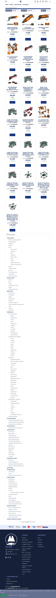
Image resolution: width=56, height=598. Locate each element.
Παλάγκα (10, 287)
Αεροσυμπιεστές (12, 293)
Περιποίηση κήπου (10, 429)
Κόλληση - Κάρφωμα (12, 268)
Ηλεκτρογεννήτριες (11, 425)
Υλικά (23, 574)
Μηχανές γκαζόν (12, 433)
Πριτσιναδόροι (13, 393)
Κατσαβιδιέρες (11, 294)
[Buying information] (43, 1)
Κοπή (10, 247)
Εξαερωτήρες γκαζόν (13, 435)
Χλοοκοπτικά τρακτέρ (13, 484)
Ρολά (12, 410)
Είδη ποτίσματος (12, 446)
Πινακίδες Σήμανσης (26, 571)
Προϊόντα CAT (25, 540)
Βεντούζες (11, 270)
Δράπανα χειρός (14, 350)
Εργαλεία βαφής (14, 401)
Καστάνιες (11, 308)
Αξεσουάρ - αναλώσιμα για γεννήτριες (16, 427)
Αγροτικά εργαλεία (12, 500)
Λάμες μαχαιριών (14, 317)
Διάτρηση (10, 279)
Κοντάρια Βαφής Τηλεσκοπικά (16, 414)
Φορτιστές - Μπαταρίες (13, 275)
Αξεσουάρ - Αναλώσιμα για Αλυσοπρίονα (16, 465)
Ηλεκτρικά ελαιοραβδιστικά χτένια (15, 503)
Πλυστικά (10, 490)
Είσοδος (8, 579)
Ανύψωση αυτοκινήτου (13, 509)
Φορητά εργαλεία (17, 4)
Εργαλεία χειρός (10, 312)
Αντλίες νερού (11, 471)
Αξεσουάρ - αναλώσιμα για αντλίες (15, 475)
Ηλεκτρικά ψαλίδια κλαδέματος (15, 501)
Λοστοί (12, 348)
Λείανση (10, 266)
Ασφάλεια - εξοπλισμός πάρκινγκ (27, 566)
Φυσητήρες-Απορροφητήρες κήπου (15, 443)
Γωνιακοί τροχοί (14, 249)
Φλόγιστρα (13, 397)
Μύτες (12, 367)
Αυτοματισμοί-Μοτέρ (26, 554)
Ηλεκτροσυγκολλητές (11, 418)
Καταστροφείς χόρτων (13, 482)
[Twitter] (10, 557)
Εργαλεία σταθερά (10, 277)
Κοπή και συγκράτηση (13, 313)
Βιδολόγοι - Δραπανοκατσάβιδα (15, 239)
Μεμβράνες (13, 412)
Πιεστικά (10, 473)
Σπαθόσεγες (13, 255)
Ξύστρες (12, 319)
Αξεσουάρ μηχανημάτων (13, 494)
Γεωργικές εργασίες (11, 477)
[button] (35, 1)
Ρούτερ (12, 258)
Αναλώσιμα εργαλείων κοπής (16, 264)
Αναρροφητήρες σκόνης (13, 289)
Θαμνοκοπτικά (11, 431)
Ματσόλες (13, 372)
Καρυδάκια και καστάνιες (15, 378)
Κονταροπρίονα (11, 479)
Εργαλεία (11, 4)
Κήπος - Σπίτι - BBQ (26, 552)
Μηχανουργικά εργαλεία (15, 359)
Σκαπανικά (10, 450)
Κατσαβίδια (13, 325)
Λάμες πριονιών (14, 323)
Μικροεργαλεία (13, 376)
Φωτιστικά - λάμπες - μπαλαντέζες (17, 361)
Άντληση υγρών (10, 467)
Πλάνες (12, 338)
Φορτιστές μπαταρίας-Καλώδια (14, 507)
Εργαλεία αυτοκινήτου (11, 505)
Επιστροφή (40, 544)
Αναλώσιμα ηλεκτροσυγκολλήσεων (15, 424)
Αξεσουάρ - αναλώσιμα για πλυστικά (17, 492)
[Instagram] (8, 557)
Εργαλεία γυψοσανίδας (15, 403)
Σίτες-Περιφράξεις (26, 561)
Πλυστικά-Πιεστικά (12, 513)
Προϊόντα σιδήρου (26, 559)
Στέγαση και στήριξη (26, 557)
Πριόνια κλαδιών (12, 454)
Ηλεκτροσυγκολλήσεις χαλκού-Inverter (16, 420)
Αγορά (13, 39)
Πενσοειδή (13, 331)
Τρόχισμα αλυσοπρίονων (13, 462)
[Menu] (6, 1)
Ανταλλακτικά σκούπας (13, 517)
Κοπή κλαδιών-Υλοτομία (12, 458)
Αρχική (6, 4)
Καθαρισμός (11, 243)
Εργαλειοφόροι (13, 382)
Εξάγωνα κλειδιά (14, 374)
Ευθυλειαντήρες (12, 298)
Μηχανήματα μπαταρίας (13, 486)
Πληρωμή (40, 542)
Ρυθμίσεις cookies (13, 595)
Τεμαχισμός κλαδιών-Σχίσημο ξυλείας (16, 463)
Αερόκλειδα (11, 300)
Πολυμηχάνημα (11, 481)
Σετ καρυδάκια (13, 363)
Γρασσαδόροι (11, 310)
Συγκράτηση (13, 329)
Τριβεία (10, 306)
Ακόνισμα (12, 342)
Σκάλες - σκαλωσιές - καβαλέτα (26, 549)
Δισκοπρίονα (13, 251)
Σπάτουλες (13, 407)
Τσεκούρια (11, 456)
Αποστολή (40, 540)
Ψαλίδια (12, 260)
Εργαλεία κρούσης (14, 388)
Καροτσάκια (11, 444)
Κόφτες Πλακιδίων (14, 334)
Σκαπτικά (10, 488)
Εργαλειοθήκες (13, 380)
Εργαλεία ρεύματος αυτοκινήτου (15, 511)
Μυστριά (12, 355)
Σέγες (12, 253)
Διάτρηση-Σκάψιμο (12, 241)
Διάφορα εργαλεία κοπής (15, 262)
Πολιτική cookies (23, 595)
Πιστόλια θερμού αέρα (13, 272)
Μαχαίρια (12, 315)
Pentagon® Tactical (26, 544)
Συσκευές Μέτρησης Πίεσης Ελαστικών (16, 304)
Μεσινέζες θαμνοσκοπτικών (14, 439)
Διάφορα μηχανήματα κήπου (14, 437)
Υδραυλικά (13, 389)
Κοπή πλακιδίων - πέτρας (13, 285)
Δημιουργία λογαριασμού (11, 581)
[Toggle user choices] (40, 1)
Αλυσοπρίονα (11, 460)
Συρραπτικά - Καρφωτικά (13, 302)
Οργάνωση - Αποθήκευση (27, 546)
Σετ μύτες (13, 365)
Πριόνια (12, 321)
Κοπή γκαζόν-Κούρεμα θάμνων (14, 441)
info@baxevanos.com (12, 554)
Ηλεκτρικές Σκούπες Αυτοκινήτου (15, 515)
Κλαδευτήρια (11, 452)
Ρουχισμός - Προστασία (27, 542)
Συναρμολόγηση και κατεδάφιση (15, 336)
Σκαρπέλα (12, 340)
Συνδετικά (13, 351)
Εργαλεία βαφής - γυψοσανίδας (14, 399)
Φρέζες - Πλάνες (14, 256)
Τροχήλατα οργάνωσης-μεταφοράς (14, 519)
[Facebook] (6, 557)
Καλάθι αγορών (9, 583)
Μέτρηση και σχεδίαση (13, 416)
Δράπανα (10, 296)
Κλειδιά (12, 386)
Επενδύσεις (24, 563)
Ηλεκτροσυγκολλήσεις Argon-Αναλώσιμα (16, 422)
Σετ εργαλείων (25, 4)
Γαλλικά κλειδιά (14, 391)
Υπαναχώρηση (41, 546)
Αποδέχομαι (4, 595)
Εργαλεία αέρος (10, 291)
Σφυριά (12, 344)
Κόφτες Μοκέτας (14, 332)
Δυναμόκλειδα (13, 384)
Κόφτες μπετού (14, 369)
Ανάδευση (10, 245)
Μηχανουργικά (11, 357)
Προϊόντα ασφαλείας (26, 569)
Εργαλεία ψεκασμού (12, 498)
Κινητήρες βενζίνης (11, 469)
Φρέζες (10, 496)
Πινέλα (12, 408)
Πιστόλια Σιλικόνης (14, 395)
